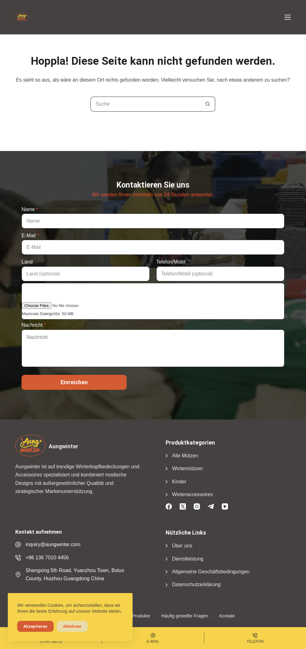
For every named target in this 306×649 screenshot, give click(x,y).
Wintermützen (187, 468)
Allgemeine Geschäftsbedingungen (211, 571)
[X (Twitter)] (183, 506)
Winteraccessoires (192, 494)
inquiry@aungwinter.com (53, 544)
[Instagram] (197, 506)
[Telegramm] (211, 506)
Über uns (182, 545)
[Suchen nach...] (145, 104)
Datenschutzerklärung (196, 584)
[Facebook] (169, 506)
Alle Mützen (185, 455)
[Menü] (287, 17)
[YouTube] (225, 506)
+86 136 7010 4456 (47, 557)
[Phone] (255, 638)
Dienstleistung (188, 558)
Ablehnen (72, 626)
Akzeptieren (35, 626)
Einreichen (74, 382)
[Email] (153, 638)
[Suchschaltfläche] (207, 104)
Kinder (179, 481)
